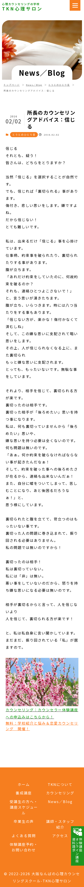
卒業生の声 (24, 821)
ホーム (24, 784)
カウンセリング (60, 792)
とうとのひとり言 (59, 84)
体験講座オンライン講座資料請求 (77, 845)
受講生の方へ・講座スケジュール (24, 807)
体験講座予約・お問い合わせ (24, 847)
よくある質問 (24, 835)
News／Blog (34, 84)
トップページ (12, 84)
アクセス (60, 835)
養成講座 (24, 792)
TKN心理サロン (22, 8)
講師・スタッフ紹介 (60, 824)
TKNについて (60, 784)
